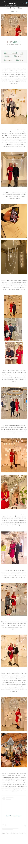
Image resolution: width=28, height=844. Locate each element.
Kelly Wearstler (5, 135)
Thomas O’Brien (16, 372)
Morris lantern (18, 516)
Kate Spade (12, 677)
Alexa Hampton (13, 570)
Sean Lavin (23, 192)
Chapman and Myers (14, 425)
